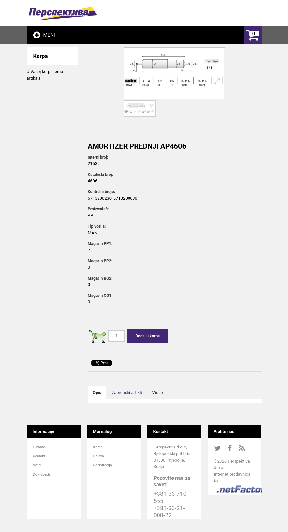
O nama (39, 447)
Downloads (42, 474)
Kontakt (39, 456)
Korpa (98, 447)
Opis (97, 392)
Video (157, 392)
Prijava (98, 456)
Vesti (37, 465)
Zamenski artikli (127, 392)
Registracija (102, 465)
